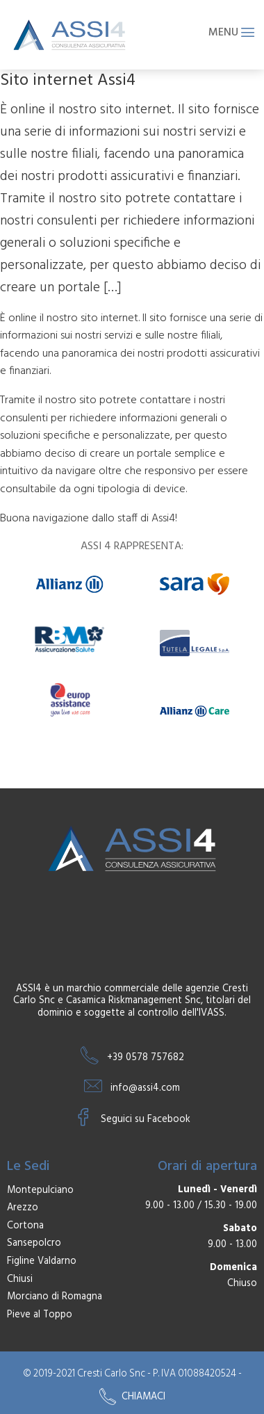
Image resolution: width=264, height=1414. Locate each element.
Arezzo (22, 1208)
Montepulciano (40, 1191)
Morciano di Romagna (54, 1297)
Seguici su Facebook (145, 1120)
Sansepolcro (34, 1244)
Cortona (25, 1226)
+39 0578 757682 (145, 1058)
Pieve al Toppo (39, 1315)
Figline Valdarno (41, 1262)
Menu (231, 33)
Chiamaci (132, 1396)
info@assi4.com (145, 1088)
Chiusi (20, 1280)
